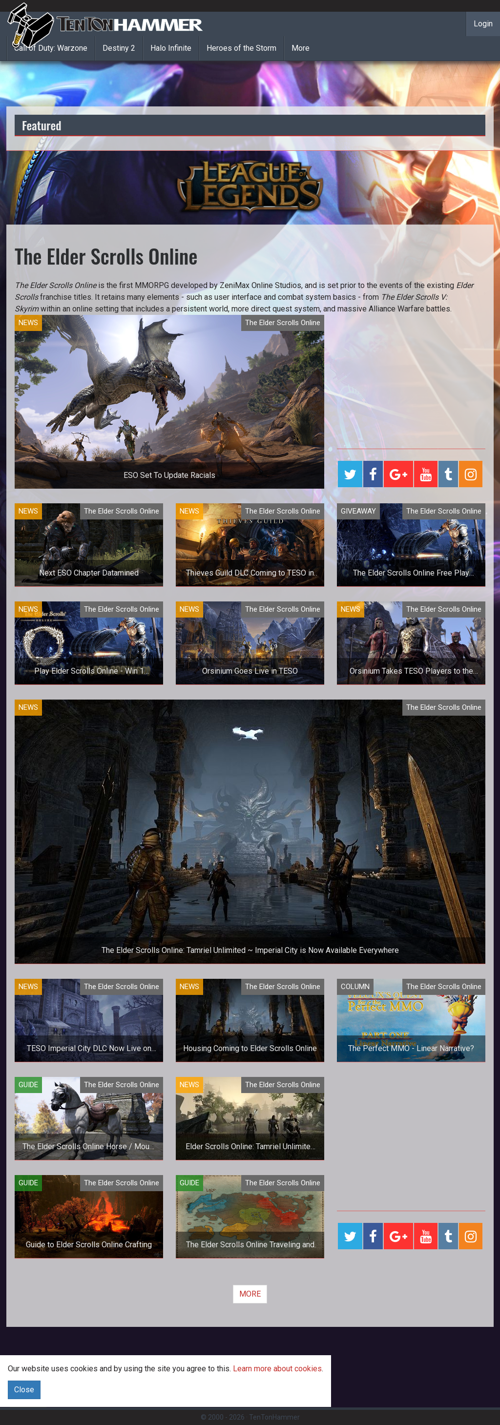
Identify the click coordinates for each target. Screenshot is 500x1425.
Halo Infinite (170, 48)
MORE (250, 1294)
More (301, 48)
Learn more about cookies (277, 1368)
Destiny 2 (119, 48)
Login (483, 23)
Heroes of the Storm (241, 48)
